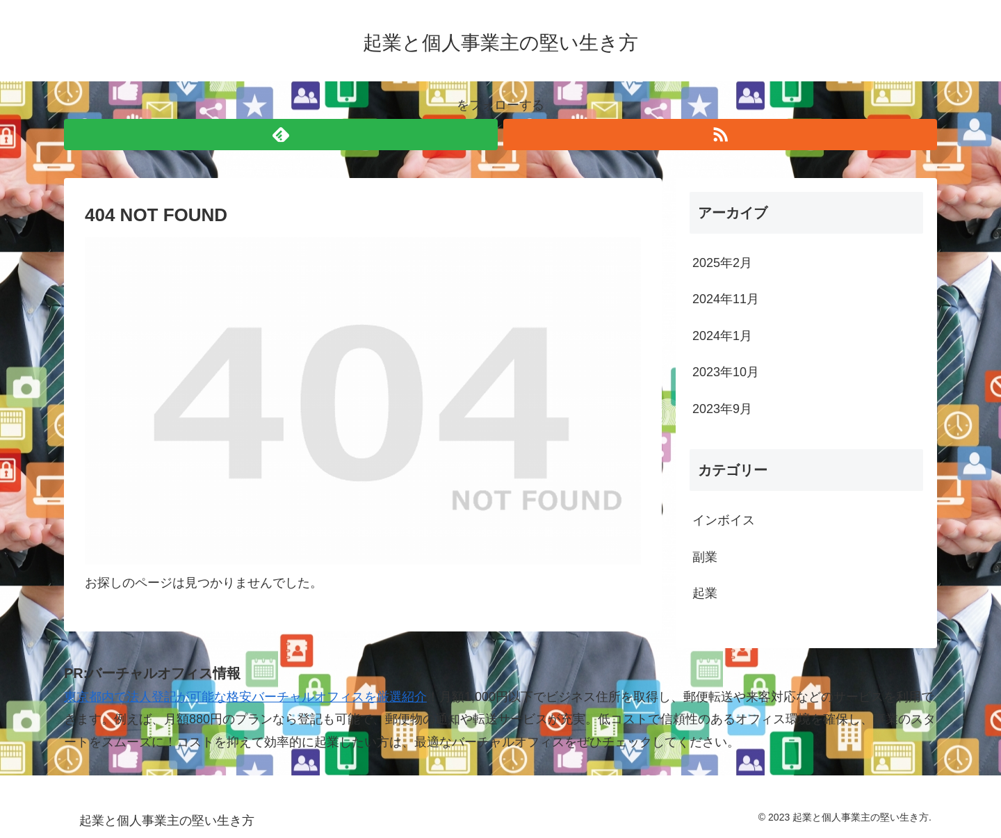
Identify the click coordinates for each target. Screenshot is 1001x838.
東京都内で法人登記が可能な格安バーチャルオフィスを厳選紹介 (245, 697)
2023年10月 (725, 372)
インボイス (723, 520)
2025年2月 (722, 263)
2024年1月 (722, 336)
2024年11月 (725, 299)
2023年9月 (722, 409)
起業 (704, 593)
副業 (704, 557)
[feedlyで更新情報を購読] (281, 134)
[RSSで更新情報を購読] (720, 134)
